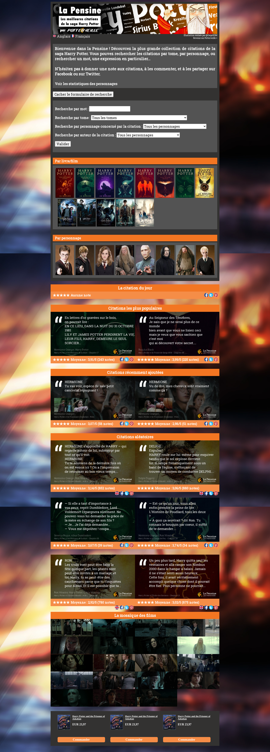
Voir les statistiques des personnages (86, 83)
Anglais (62, 36)
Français (80, 36)
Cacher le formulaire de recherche (83, 94)
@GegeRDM (211, 35)
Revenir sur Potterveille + (205, 38)
